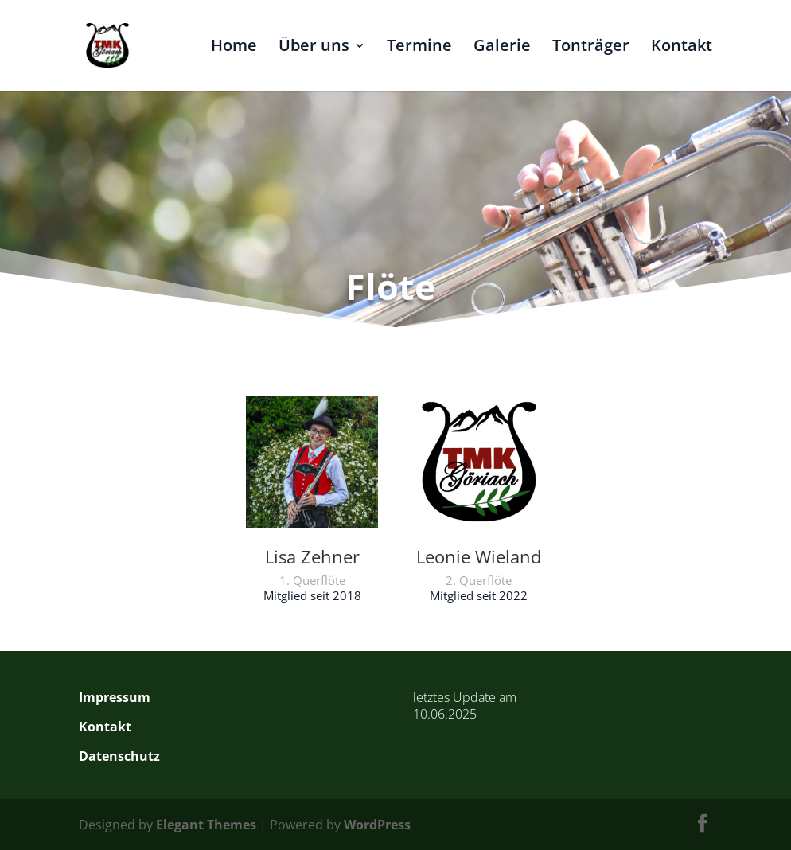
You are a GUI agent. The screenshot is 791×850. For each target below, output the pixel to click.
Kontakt (681, 48)
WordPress (377, 824)
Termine (419, 48)
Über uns (314, 48)
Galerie (502, 48)
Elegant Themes (206, 824)
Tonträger (590, 48)
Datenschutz (119, 756)
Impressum (114, 697)
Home (234, 48)
